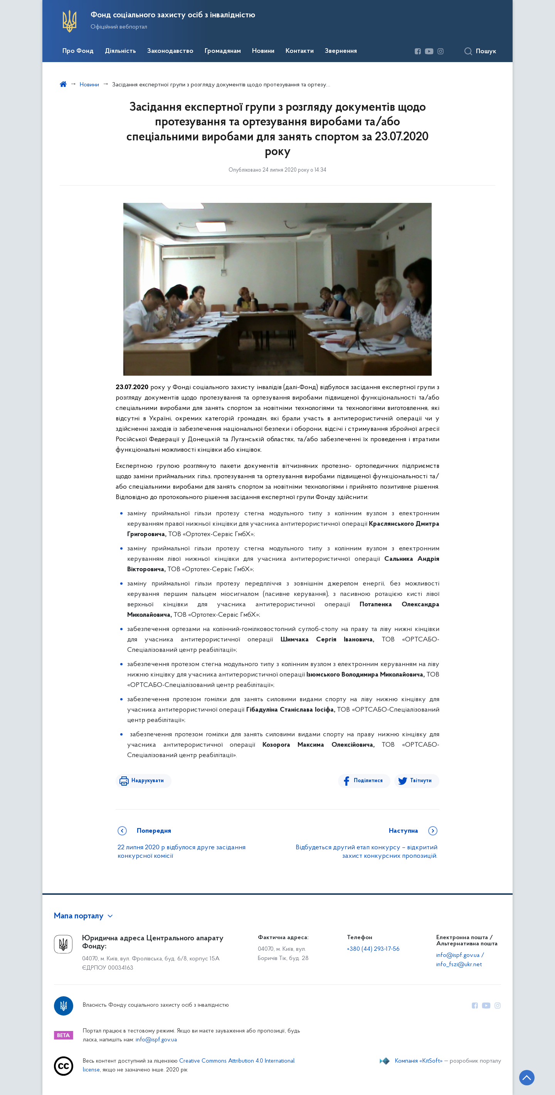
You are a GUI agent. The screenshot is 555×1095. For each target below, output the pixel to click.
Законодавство (170, 51)
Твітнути (421, 781)
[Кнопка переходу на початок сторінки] (526, 1077)
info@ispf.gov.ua (156, 1040)
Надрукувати (147, 781)
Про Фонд (78, 51)
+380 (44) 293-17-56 (373, 949)
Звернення (341, 51)
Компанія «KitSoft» (419, 1061)
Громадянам (223, 51)
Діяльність (120, 51)
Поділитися (368, 781)
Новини (263, 51)
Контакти (300, 51)
